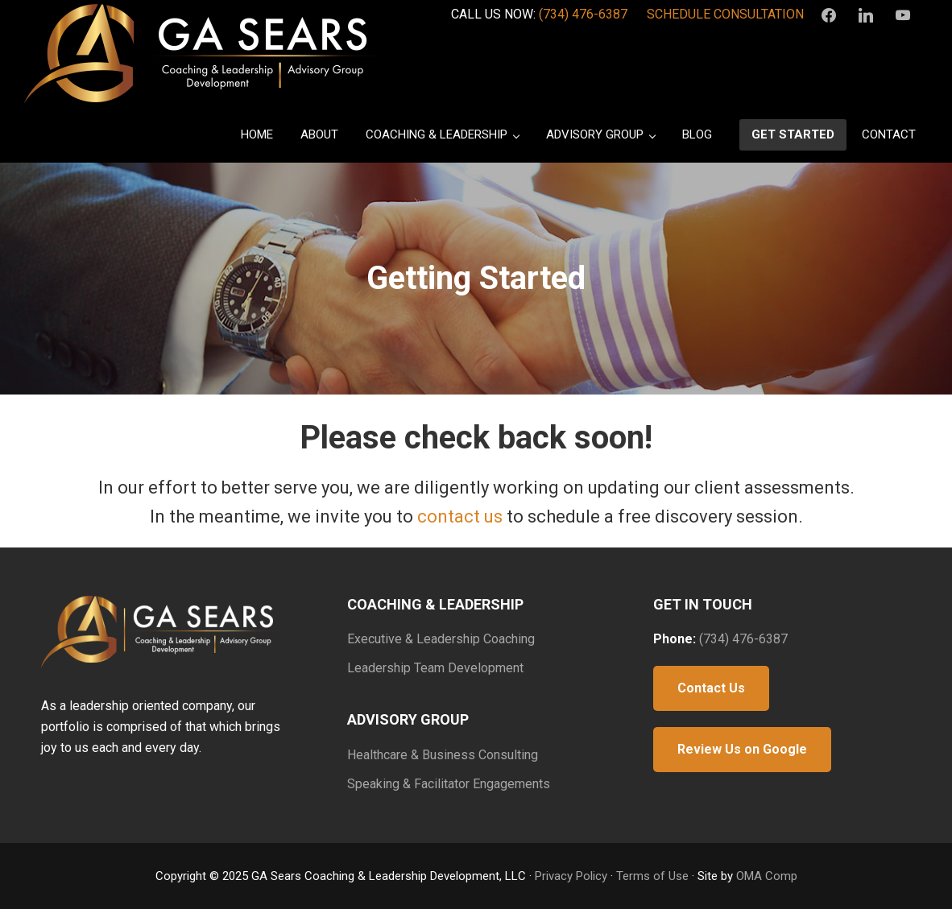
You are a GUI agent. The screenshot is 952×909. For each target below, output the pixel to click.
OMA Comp (766, 876)
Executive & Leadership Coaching (441, 639)
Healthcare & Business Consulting (442, 754)
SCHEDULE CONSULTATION (725, 14)
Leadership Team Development (435, 668)
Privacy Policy (571, 876)
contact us (460, 516)
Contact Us (711, 688)
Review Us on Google (742, 749)
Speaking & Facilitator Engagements (448, 783)
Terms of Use (652, 876)
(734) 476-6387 (583, 14)
